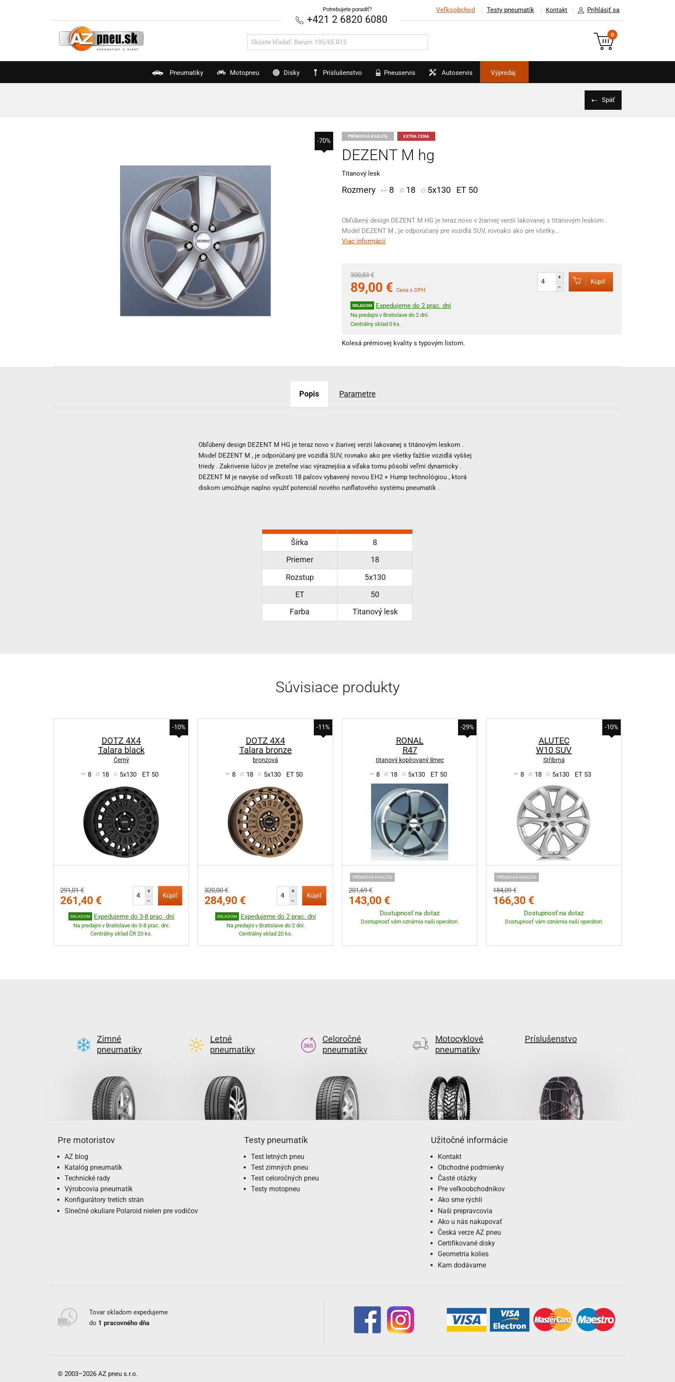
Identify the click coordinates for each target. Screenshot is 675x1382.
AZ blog (76, 1142)
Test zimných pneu (279, 1153)
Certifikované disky (466, 1229)
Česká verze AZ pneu (469, 1218)
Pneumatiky (147, 76)
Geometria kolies (463, 1240)
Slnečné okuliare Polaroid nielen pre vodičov (131, 1197)
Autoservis (470, 76)
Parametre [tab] (361, 393)
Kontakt (554, 10)
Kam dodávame (462, 1251)
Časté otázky (457, 1164)
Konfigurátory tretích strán (104, 1186)
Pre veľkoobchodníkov (471, 1175)
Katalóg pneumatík (93, 1153)
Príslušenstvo (342, 73)
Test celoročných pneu (285, 1164)
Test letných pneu (277, 1142)
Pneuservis (404, 76)
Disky (275, 76)
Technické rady (87, 1164)
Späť (606, 99)
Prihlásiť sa (596, 10)
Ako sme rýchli (460, 1186)
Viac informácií (364, 241)
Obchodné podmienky (471, 1153)
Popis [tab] (304, 393)
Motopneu (217, 76)
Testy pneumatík (505, 10)
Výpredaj (532, 73)
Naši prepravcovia (465, 1197)
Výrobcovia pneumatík (99, 1175)
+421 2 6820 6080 (347, 19)
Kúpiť (583, 281)
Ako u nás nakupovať (470, 1207)
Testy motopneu (275, 1175)
